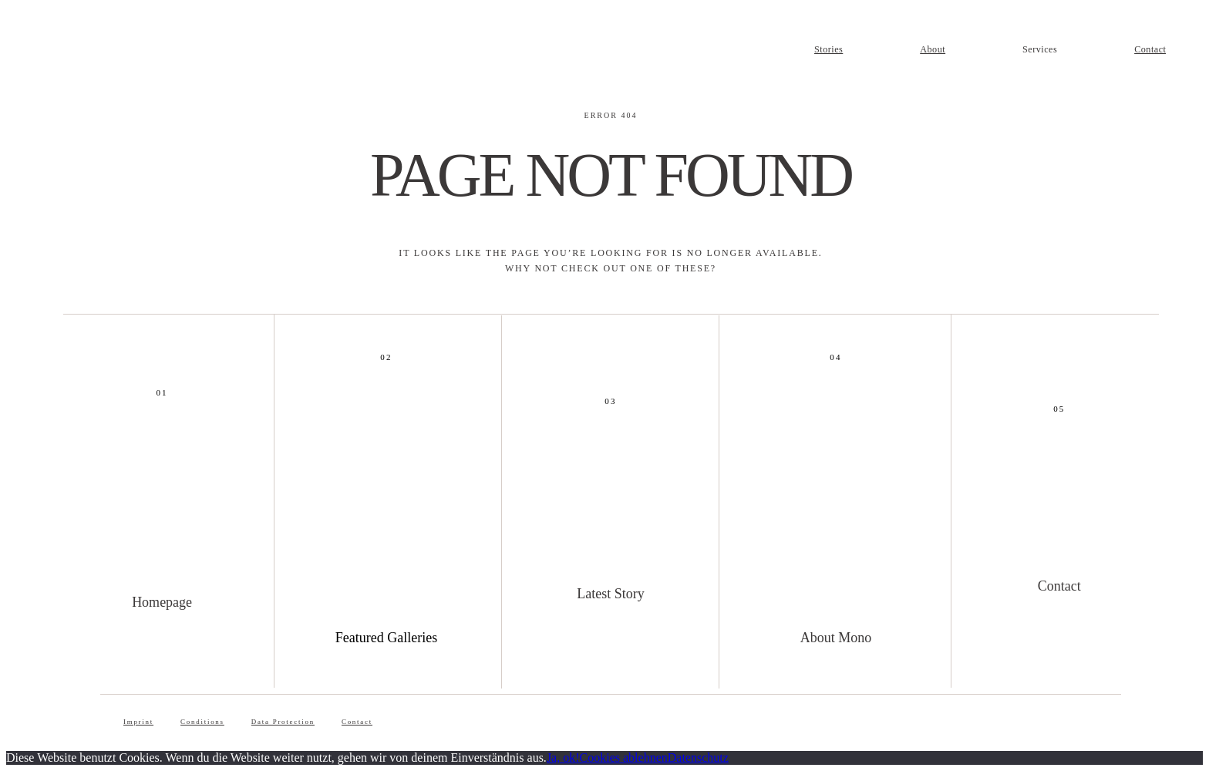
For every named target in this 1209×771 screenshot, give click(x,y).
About (932, 49)
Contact (1150, 49)
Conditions (202, 722)
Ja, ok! (563, 757)
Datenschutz (698, 757)
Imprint (138, 722)
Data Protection (283, 722)
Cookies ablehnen (624, 757)
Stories (828, 49)
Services (1039, 49)
